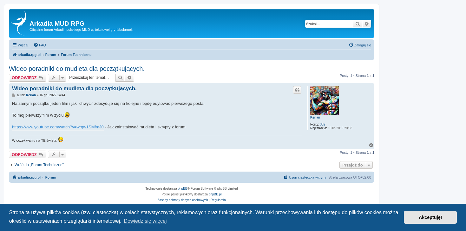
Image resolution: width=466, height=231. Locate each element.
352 (322, 124)
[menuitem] (39, 45)
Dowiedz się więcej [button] (145, 221)
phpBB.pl (215, 194)
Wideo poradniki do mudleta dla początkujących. (77, 68)
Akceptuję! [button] (430, 217)
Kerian (315, 117)
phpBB (182, 188)
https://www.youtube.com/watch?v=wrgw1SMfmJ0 (58, 127)
